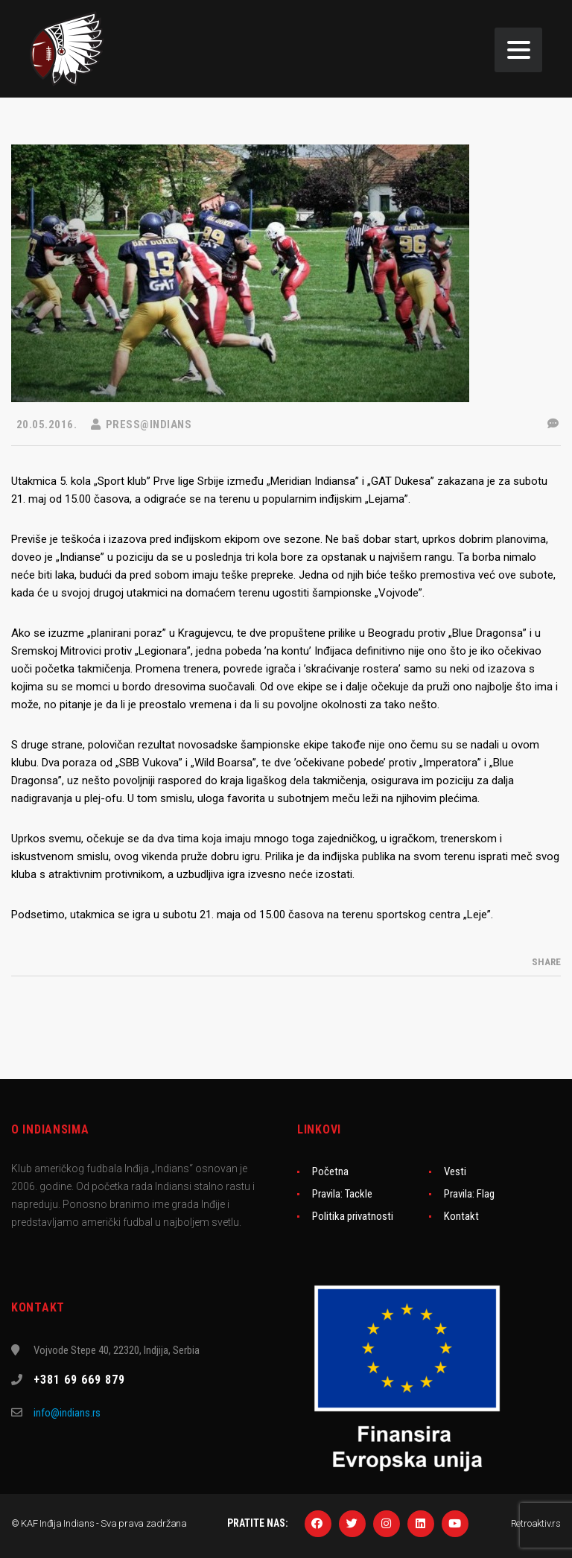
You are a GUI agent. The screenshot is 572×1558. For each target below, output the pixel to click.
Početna (330, 1171)
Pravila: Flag (469, 1194)
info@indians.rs (67, 1412)
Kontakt (461, 1216)
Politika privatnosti (352, 1216)
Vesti (455, 1171)
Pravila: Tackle (342, 1194)
